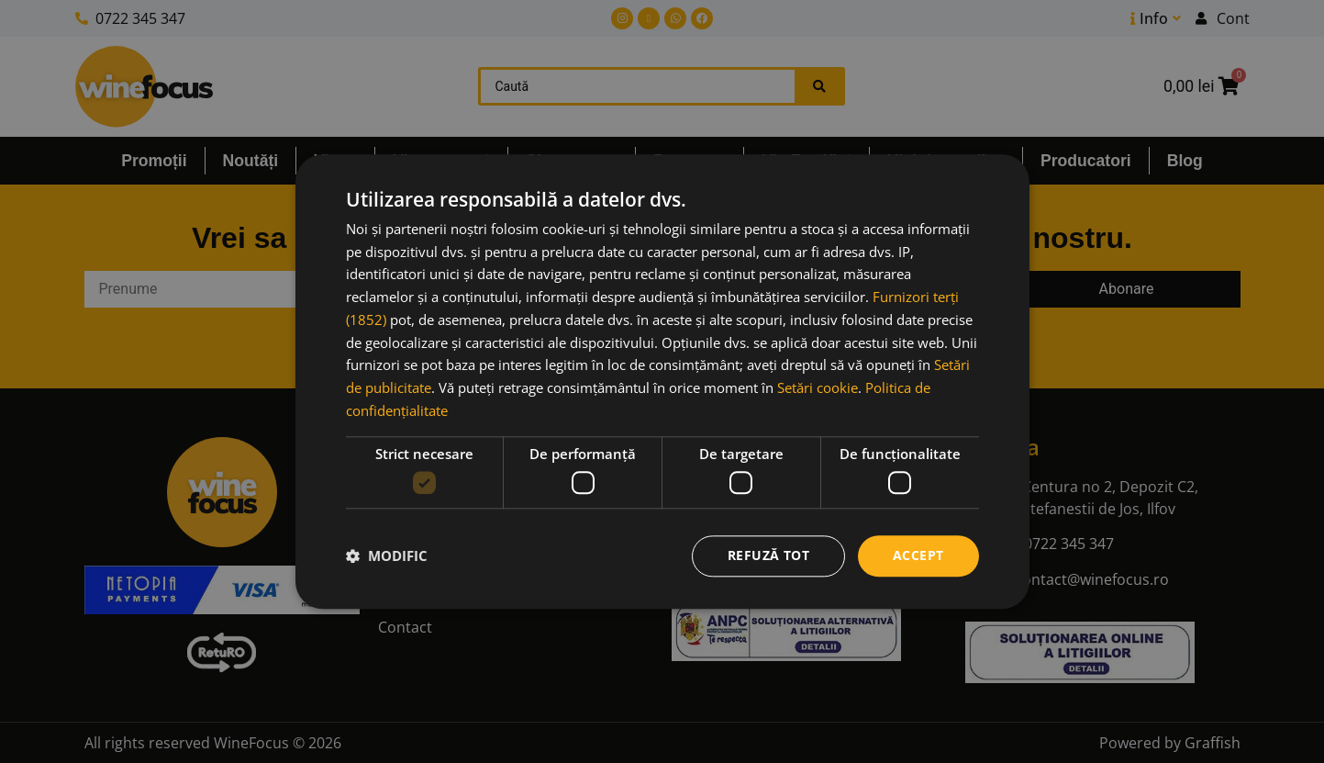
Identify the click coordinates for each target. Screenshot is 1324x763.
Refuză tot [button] (768, 555)
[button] (387, 556)
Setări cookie (817, 387)
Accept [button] (918, 555)
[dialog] (662, 381)
